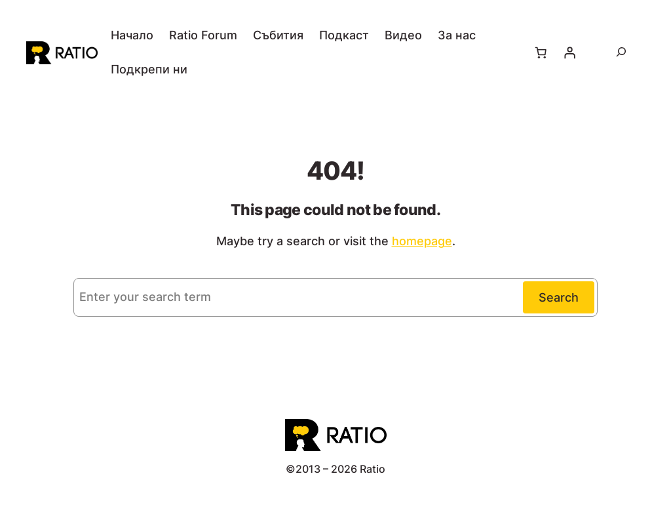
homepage (422, 241)
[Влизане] (570, 52)
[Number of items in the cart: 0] (541, 52)
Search (559, 297)
